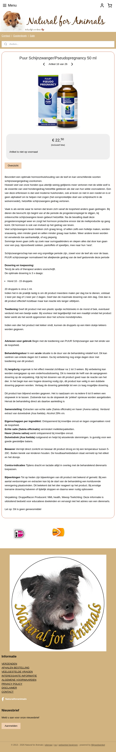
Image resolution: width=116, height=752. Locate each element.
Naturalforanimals (14, 699)
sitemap (48, 745)
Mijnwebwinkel (98, 745)
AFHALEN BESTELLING (15, 667)
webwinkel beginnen (68, 745)
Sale (32, 35)
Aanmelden (11, 725)
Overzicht (13, 165)
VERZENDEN (9, 663)
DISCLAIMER (9, 687)
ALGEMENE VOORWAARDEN (19, 679)
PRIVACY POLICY (12, 683)
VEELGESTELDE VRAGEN (17, 671)
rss (55, 745)
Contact (6, 35)
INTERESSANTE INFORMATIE (19, 675)
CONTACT (8, 691)
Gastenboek (20, 35)
